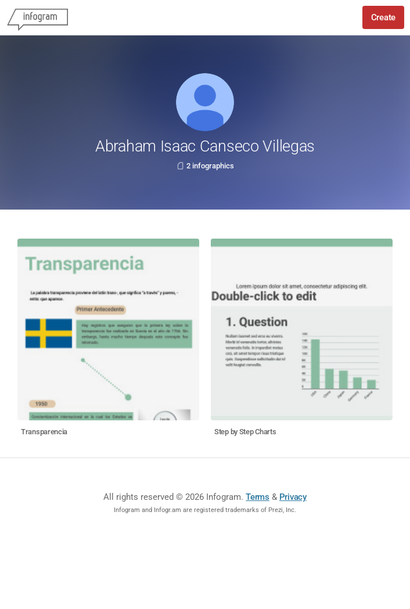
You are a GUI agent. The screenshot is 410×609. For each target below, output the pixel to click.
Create (383, 17)
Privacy (293, 497)
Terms (257, 497)
